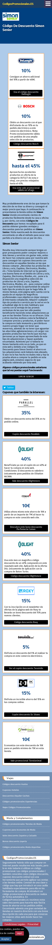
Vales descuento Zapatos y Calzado (19, 835)
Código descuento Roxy (26, 622)
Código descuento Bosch (26, 144)
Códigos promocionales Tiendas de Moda (22, 824)
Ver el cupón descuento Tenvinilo (26, 668)
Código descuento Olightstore (26, 576)
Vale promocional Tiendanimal (26, 760)
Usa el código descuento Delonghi (26, 93)
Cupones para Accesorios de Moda (18, 830)
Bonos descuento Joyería (14, 841)
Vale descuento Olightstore (26, 481)
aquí (19, 933)
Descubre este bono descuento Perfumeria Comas (26, 528)
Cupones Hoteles (10, 790)
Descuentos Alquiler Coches (15, 796)
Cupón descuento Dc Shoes (26, 714)
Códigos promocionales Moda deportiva (21, 847)
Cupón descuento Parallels (26, 434)
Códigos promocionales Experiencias (19, 801)
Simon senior (26, 376)
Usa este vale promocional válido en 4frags (26, 189)
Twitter (9, 387)
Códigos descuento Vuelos (15, 784)
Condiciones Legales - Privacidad (21, 924)
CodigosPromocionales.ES (17, 3)
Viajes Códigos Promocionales (16, 807)
